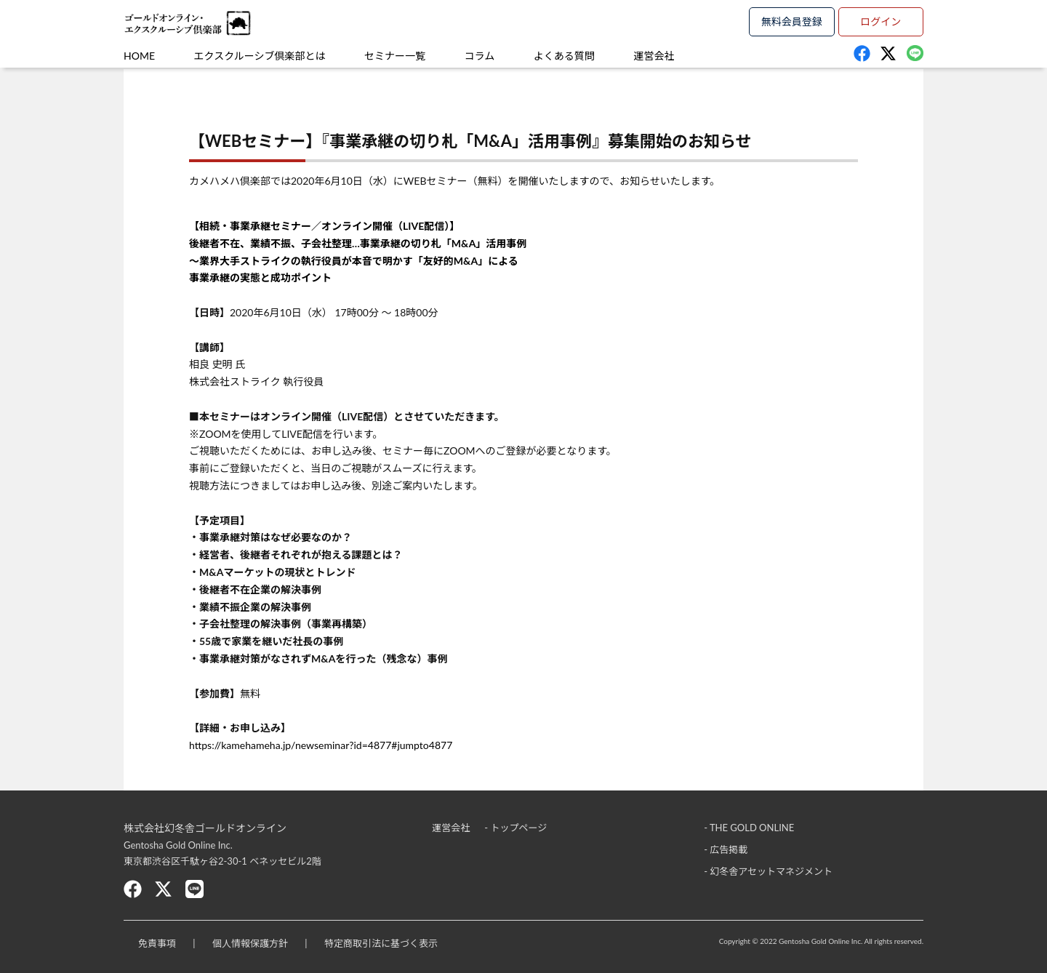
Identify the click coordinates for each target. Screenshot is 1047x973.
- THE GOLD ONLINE (749, 827)
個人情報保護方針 (250, 943)
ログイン (880, 21)
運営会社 (653, 55)
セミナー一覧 (394, 55)
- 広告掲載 (725, 849)
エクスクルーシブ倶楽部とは (260, 55)
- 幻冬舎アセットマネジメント (768, 871)
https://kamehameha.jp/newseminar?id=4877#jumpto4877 (320, 745)
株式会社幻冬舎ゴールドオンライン (205, 828)
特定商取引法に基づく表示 (381, 943)
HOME (139, 55)
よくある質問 (564, 55)
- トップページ (515, 827)
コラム (480, 55)
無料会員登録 (791, 21)
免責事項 (157, 943)
